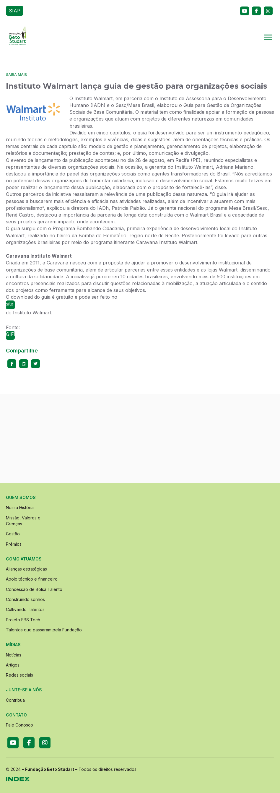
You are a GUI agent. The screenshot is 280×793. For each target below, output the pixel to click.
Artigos (12, 664)
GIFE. (10, 334)
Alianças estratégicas (26, 568)
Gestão (13, 533)
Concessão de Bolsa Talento (34, 589)
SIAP (14, 11)
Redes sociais (19, 674)
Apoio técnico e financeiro (32, 578)
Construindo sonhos (25, 599)
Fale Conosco (19, 724)
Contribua (15, 700)
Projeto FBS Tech (23, 619)
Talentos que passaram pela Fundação (44, 629)
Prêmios (14, 544)
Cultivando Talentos (25, 609)
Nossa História (20, 507)
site (9, 304)
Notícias (13, 654)
